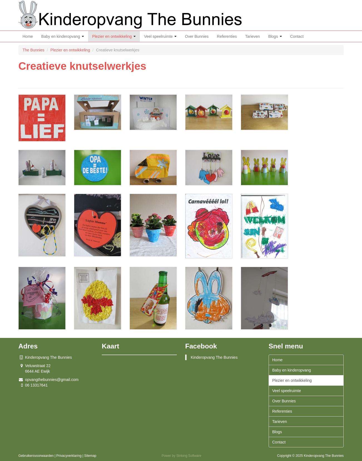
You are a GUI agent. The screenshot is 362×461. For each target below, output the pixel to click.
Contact (297, 36)
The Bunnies (34, 50)
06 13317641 (36, 385)
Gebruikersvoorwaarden (36, 456)
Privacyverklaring (69, 456)
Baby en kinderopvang (62, 36)
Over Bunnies (197, 36)
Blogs (275, 36)
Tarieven (252, 36)
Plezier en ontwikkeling (114, 36)
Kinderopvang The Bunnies (214, 357)
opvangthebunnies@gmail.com (51, 379)
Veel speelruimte (160, 36)
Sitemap (90, 456)
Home (28, 36)
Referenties (227, 36)
